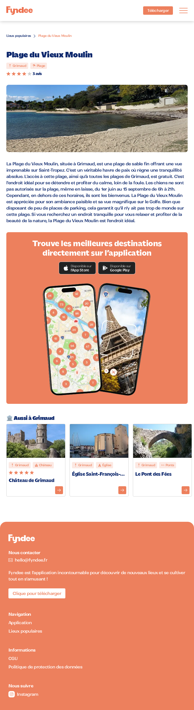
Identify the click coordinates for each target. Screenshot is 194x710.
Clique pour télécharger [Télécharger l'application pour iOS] (37, 593)
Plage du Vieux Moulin (54, 36)
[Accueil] (19, 10)
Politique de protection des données (45, 666)
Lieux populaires (18, 36)
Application (20, 622)
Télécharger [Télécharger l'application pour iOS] (158, 10)
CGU (13, 658)
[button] (77, 268)
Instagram (23, 694)
